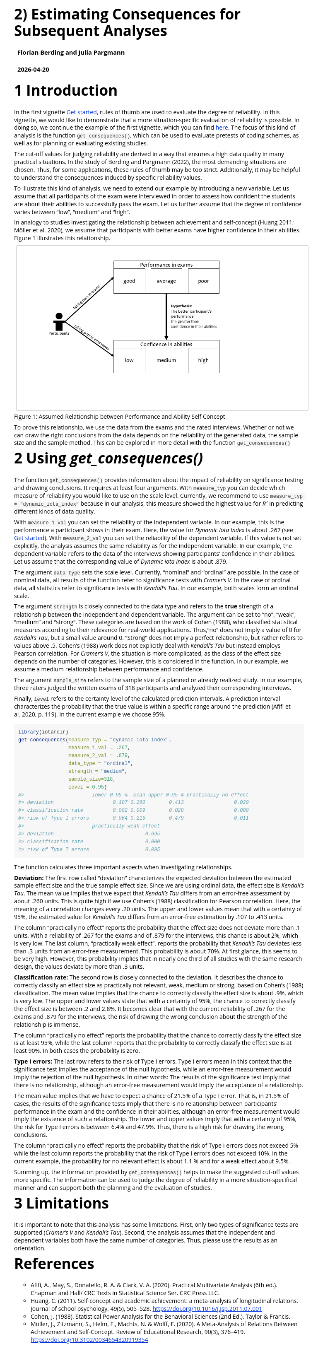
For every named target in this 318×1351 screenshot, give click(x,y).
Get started (82, 112)
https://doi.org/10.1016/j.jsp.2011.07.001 (207, 1309)
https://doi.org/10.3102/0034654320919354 (89, 1341)
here (222, 127)
